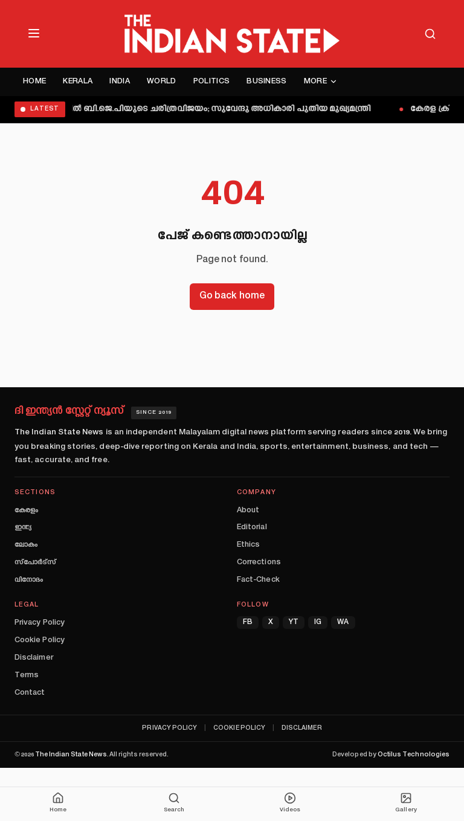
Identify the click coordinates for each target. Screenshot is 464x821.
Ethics (248, 545)
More (321, 81)
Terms (26, 675)
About (248, 510)
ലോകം (25, 545)
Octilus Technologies (414, 755)
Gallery (405, 802)
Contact (29, 693)
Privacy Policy (39, 623)
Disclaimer (33, 658)
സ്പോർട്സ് (35, 562)
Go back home (232, 296)
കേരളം (26, 510)
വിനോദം (28, 580)
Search (174, 802)
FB (248, 622)
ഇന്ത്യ (22, 527)
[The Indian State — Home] (232, 33)
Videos (290, 802)
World (161, 81)
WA (343, 622)
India (119, 81)
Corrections (259, 562)
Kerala (77, 81)
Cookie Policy (39, 640)
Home (34, 81)
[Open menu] (34, 33)
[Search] (430, 34)
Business (266, 81)
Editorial (252, 527)
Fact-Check (258, 580)
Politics (211, 81)
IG (317, 622)
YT (293, 622)
